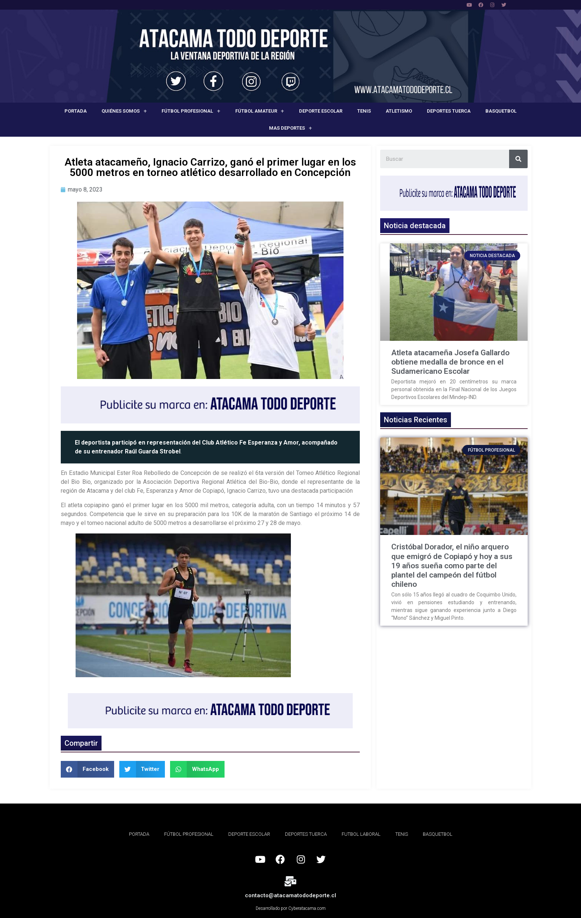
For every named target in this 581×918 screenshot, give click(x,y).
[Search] (518, 159)
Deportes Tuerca (449, 111)
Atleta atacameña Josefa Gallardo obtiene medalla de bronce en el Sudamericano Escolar (450, 362)
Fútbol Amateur (259, 111)
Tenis (364, 111)
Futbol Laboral (361, 834)
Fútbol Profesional (191, 111)
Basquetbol (501, 111)
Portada (75, 111)
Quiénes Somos (124, 111)
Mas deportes (290, 128)
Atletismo (399, 111)
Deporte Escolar (320, 111)
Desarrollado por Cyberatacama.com (291, 908)
